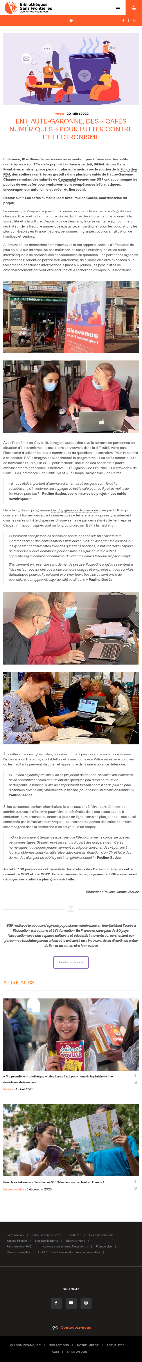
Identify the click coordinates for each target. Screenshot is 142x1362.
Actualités (115, 1345)
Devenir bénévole (101, 1235)
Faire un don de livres (46, 1235)
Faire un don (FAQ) (19, 1246)
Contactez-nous (71, 1328)
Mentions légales (18, 1252)
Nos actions (59, 1345)
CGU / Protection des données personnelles (69, 1252)
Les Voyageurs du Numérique (74, 510)
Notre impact (88, 1345)
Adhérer (75, 1235)
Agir (55, 1352)
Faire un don (15, 1235)
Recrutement (75, 1241)
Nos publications (46, 1241)
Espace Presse (17, 1241)
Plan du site (104, 1246)
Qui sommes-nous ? (25, 1345)
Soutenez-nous (71, 962)
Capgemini (67, 179)
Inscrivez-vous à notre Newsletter (64, 1246)
